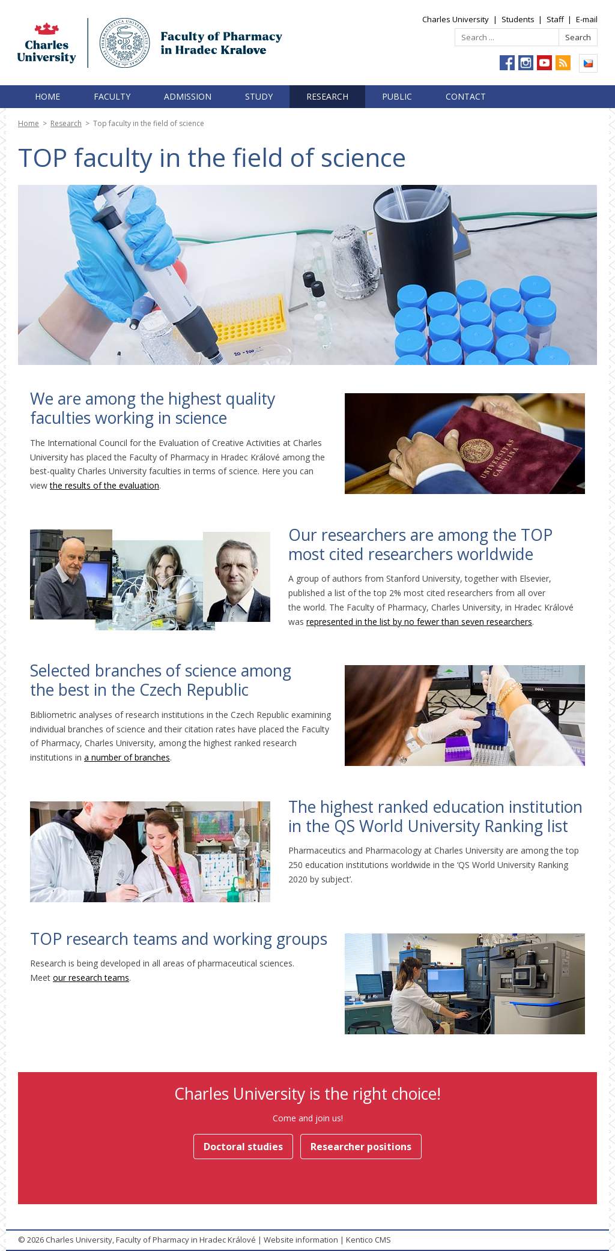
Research (327, 96)
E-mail (587, 19)
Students (518, 19)
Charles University (455, 19)
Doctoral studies (243, 1146)
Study (259, 96)
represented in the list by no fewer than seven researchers (419, 621)
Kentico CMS (368, 1239)
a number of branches (127, 757)
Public (397, 96)
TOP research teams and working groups (178, 939)
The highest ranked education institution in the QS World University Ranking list (435, 816)
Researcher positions (361, 1146)
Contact (466, 96)
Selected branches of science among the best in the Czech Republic (160, 680)
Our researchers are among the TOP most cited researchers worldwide (420, 544)
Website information (301, 1239)
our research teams (91, 977)
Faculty (112, 96)
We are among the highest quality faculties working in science (152, 408)
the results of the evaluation (104, 485)
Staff (555, 19)
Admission (187, 96)
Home (47, 96)
